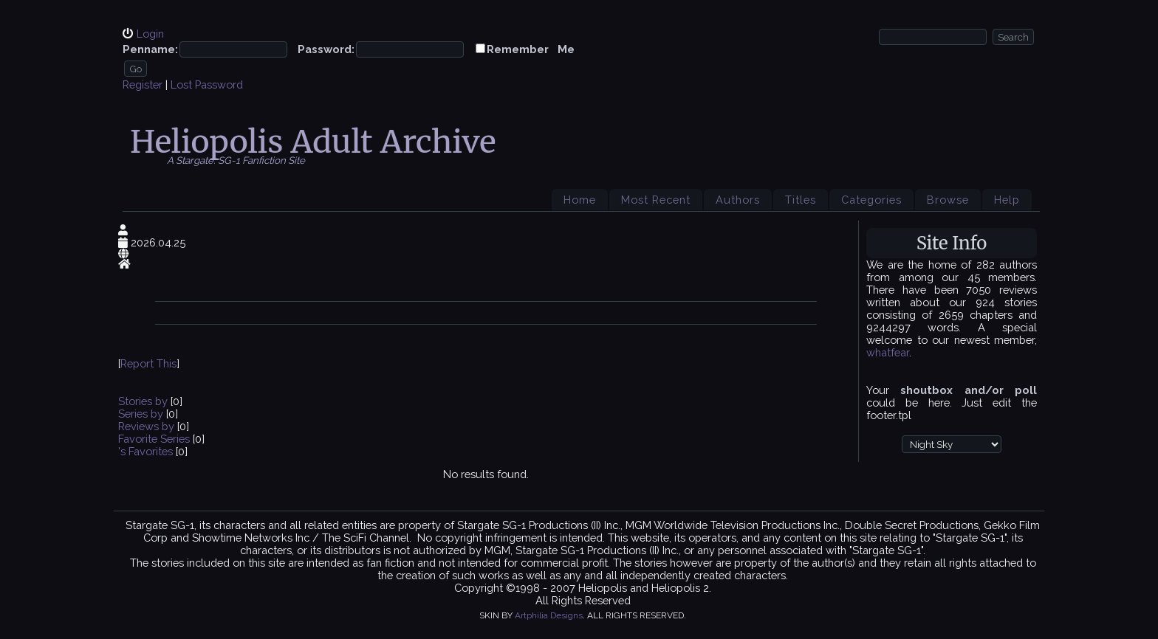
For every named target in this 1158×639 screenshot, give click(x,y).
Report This (148, 363)
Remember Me (531, 49)
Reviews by (147, 426)
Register (142, 84)
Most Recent (656, 199)
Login (150, 33)
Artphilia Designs (549, 615)
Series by (142, 413)
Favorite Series (154, 438)
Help (1007, 199)
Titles (800, 199)
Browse (948, 199)
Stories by (144, 401)
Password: (326, 49)
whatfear (887, 352)
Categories (871, 199)
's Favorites (145, 451)
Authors (738, 199)
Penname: (150, 49)
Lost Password (207, 84)
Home (579, 199)
